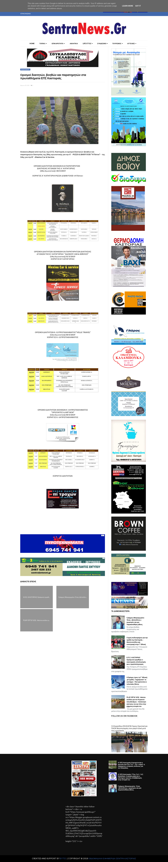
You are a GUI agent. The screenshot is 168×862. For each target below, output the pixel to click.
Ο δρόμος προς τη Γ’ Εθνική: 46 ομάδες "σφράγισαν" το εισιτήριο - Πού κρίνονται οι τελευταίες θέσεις (137, 681)
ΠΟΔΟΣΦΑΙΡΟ (25, 69)
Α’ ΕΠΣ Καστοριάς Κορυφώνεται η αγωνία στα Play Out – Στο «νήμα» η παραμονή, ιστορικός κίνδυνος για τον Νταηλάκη (131, 765)
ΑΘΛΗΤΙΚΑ (74, 43)
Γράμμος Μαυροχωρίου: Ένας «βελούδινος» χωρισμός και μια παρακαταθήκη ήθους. (136, 621)
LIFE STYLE (88, 43)
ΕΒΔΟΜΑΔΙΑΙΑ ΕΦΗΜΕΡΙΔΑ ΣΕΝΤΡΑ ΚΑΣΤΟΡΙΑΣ (112, 858)
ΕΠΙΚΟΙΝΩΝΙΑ (25, 14)
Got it (138, 6)
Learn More (127, 6)
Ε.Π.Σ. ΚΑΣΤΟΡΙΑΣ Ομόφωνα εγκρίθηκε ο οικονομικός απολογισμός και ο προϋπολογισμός (136, 661)
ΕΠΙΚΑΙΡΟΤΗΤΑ (58, 43)
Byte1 (63, 858)
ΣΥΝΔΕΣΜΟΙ (102, 43)
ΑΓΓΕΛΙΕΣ (131, 43)
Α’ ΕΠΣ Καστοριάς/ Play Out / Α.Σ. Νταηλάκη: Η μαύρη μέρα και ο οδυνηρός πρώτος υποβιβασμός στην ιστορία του (130, 777)
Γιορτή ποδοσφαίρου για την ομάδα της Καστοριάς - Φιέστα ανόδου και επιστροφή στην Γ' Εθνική (137, 641)
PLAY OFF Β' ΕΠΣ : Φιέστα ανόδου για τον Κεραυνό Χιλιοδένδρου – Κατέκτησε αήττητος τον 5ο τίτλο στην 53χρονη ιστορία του (136, 701)
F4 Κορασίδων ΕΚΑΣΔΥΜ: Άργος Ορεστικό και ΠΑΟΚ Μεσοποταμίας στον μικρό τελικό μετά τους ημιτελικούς (129, 728)
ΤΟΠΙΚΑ (43, 43)
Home (32, 43)
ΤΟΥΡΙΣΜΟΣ (117, 43)
